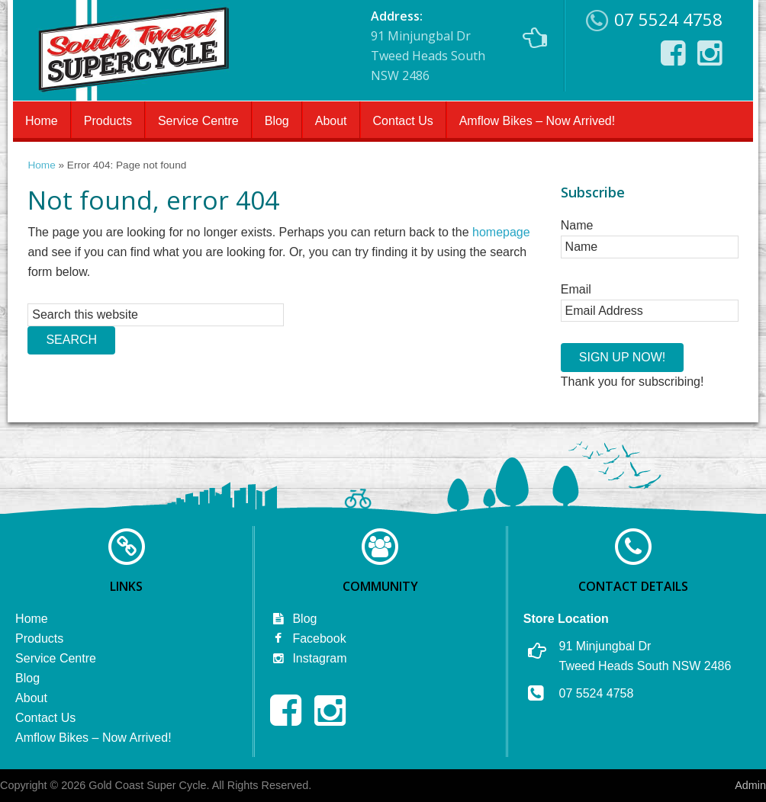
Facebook (308, 638)
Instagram (308, 658)
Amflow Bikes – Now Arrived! (537, 120)
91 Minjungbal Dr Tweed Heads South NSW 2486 (459, 46)
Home (41, 120)
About (331, 120)
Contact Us (403, 120)
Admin (750, 785)
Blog (277, 120)
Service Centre (198, 120)
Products (108, 120)
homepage (501, 232)
